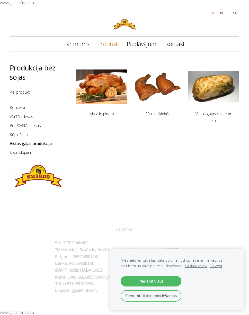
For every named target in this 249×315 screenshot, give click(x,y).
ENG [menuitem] (234, 13)
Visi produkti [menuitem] (20, 92)
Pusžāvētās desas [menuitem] (25, 125)
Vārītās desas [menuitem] (21, 116)
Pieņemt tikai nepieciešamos (151, 295)
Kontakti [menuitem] (175, 44)
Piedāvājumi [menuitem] (142, 44)
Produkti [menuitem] (108, 44)
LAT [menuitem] (213, 13)
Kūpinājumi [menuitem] (19, 134)
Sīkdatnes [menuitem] (124, 229)
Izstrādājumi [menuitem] (20, 152)
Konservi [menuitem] (17, 107)
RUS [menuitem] (223, 13)
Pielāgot (216, 266)
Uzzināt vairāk (196, 266)
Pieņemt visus (151, 281)
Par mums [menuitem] (76, 44)
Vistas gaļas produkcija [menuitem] (31, 143)
